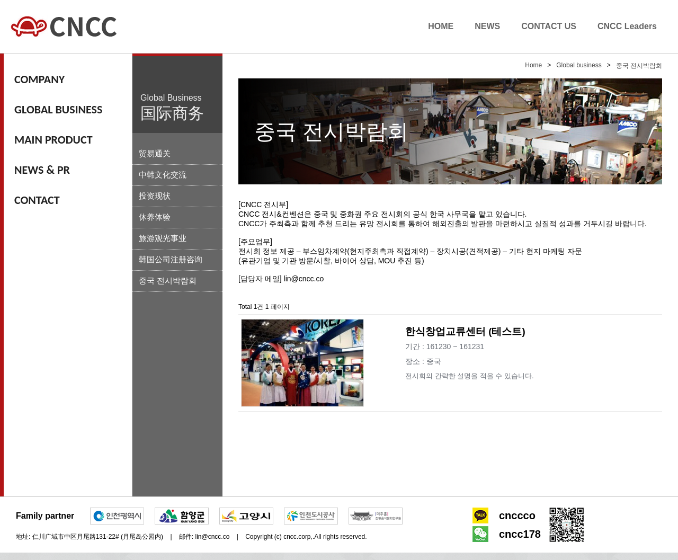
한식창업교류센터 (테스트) (465, 331)
